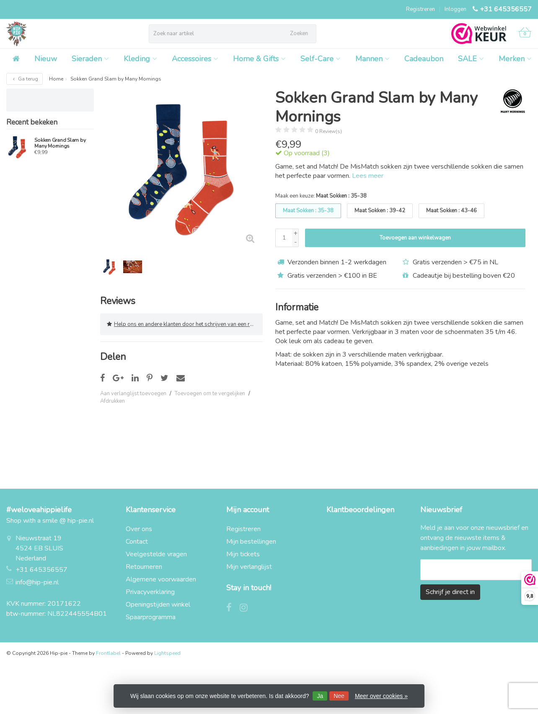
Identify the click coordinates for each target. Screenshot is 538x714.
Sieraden (90, 59)
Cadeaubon (423, 59)
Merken (515, 59)
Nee (339, 696)
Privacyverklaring (150, 592)
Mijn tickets (243, 554)
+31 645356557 (506, 9)
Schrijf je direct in (450, 592)
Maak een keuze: (321, 196)
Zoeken (299, 33)
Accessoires (195, 59)
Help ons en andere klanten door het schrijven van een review (185, 324)
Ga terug (24, 79)
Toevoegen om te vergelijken (210, 393)
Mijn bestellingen (251, 541)
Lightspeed (167, 653)
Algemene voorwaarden (161, 579)
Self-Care (320, 59)
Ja (320, 696)
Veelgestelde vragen (156, 554)
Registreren (420, 9)
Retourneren (144, 566)
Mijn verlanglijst (249, 566)
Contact (137, 541)
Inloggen (455, 9)
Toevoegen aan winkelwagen (415, 238)
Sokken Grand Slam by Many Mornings (59, 143)
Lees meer (367, 175)
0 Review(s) (328, 131)
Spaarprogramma (151, 617)
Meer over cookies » (381, 696)
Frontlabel (108, 653)
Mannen (372, 59)
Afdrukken (112, 401)
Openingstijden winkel (158, 604)
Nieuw (45, 59)
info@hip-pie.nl (37, 582)
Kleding (140, 59)
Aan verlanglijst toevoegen (133, 393)
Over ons (139, 529)
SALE (471, 59)
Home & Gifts (259, 59)
